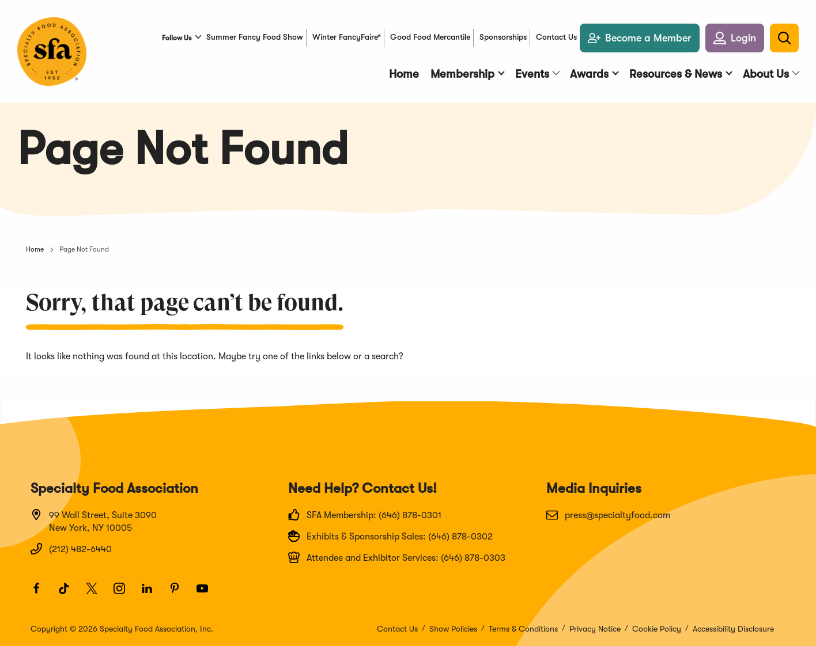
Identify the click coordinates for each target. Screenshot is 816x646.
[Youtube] (207, 594)
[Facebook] (41, 594)
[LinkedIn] (152, 594)
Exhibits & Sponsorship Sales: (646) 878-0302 (390, 536)
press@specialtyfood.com (608, 514)
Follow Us (176, 38)
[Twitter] (97, 594)
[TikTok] (69, 594)
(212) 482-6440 (71, 548)
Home (35, 249)
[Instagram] (124, 594)
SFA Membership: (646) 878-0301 (364, 514)
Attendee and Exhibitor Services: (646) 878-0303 (396, 557)
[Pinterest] (180, 594)
